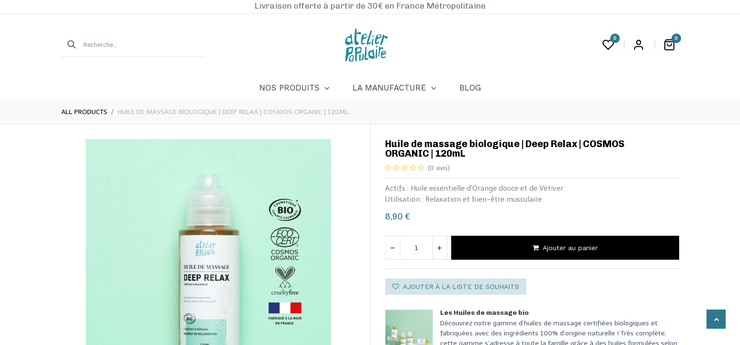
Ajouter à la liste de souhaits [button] (455, 286)
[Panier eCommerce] (669, 45)
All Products (84, 112)
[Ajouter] (440, 247)
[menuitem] (294, 88)
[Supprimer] (393, 247)
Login (639, 45)
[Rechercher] (68, 45)
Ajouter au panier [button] (565, 248)
